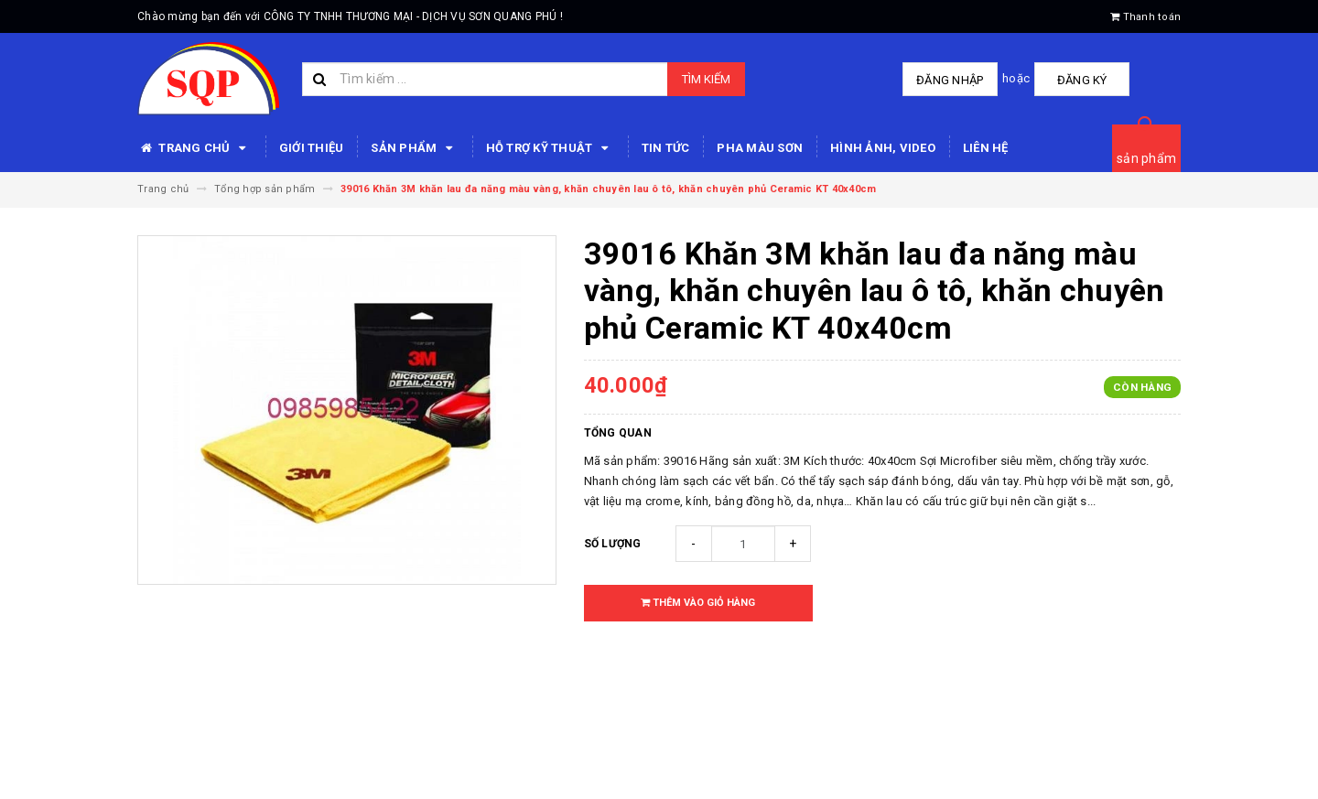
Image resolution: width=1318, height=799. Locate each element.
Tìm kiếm (706, 79)
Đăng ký (1080, 80)
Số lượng (613, 543)
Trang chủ (194, 148)
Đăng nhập (951, 80)
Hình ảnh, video (882, 148)
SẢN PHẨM (414, 148)
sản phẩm (1146, 158)
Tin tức (666, 148)
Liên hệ (986, 148)
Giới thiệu (311, 148)
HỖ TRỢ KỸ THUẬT (550, 148)
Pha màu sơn (760, 148)
